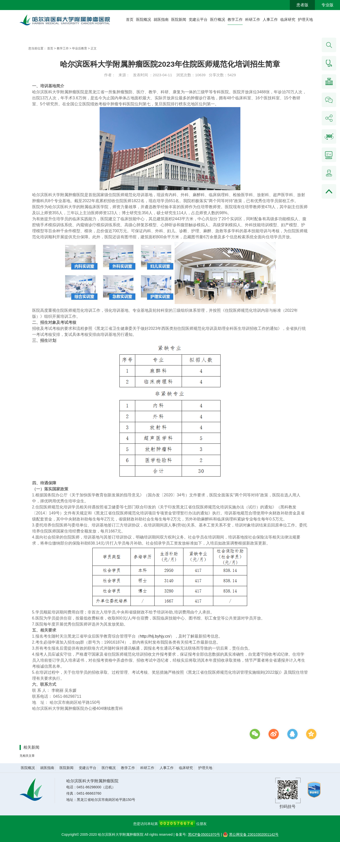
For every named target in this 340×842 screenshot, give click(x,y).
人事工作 (270, 19)
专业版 (327, 5)
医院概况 (143, 19)
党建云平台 (198, 19)
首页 (129, 19)
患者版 (302, 5)
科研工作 (252, 19)
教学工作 (235, 19)
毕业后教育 (79, 48)
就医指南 (161, 19)
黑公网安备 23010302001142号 (251, 834)
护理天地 (305, 19)
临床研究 (287, 19)
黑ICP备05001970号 (204, 834)
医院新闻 (178, 19)
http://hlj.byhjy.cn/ (155, 636)
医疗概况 (217, 19)
